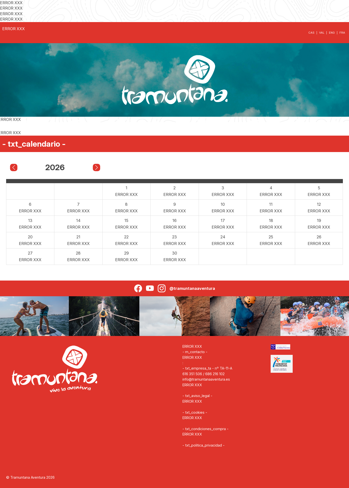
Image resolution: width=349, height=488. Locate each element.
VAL (321, 32)
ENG (332, 32)
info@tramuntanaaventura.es (206, 379)
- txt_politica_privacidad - (203, 445)
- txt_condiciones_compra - (205, 429)
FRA (342, 32)
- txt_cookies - (194, 412)
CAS (311, 32)
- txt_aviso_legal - (197, 396)
